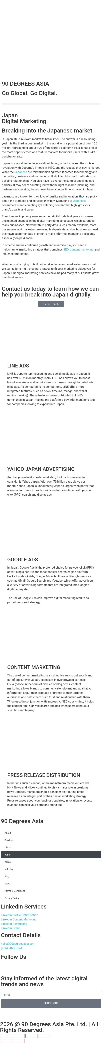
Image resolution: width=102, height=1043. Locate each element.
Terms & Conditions (15, 891)
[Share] (31, 1036)
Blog (7, 876)
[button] (51, 104)
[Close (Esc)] (44, 1036)
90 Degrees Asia (22, 821)
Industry (9, 869)
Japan (8, 854)
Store (7, 883)
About (8, 833)
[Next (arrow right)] (19, 1041)
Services (9, 840)
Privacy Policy (12, 898)
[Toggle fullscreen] (19, 1036)
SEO (66, 249)
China (8, 847)
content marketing (82, 249)
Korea (8, 862)
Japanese (21, 172)
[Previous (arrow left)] (6, 1041)
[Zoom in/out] (6, 1036)
